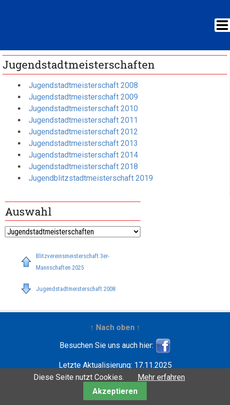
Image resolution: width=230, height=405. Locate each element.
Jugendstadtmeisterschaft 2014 (83, 154)
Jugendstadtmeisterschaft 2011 (83, 120)
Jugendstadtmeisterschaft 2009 (83, 96)
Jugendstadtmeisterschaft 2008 (83, 85)
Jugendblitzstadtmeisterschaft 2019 (91, 178)
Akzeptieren (115, 391)
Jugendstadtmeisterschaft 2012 (83, 131)
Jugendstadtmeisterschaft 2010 (83, 108)
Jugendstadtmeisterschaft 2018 (83, 166)
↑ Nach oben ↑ (115, 327)
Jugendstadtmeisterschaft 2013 (83, 143)
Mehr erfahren (161, 377)
